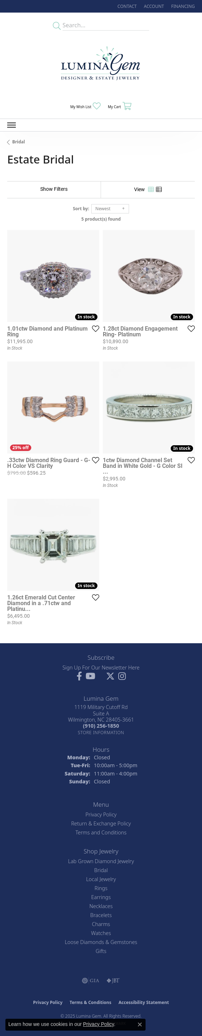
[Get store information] (101, 732)
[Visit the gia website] (90, 980)
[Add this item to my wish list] (95, 328)
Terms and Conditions (101, 832)
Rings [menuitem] (101, 888)
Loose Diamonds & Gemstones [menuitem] (101, 942)
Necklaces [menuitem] (101, 906)
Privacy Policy (101, 814)
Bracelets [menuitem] (101, 915)
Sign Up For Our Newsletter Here (101, 667)
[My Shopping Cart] (120, 106)
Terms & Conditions (90, 1002)
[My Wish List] (85, 106)
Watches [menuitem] (101, 933)
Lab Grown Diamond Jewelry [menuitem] (101, 861)
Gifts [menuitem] (101, 951)
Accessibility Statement (144, 1002)
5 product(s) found (101, 219)
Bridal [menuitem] (101, 870)
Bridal (18, 142)
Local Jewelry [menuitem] (101, 879)
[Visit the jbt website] (113, 980)
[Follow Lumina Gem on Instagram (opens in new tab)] (122, 676)
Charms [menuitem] (101, 924)
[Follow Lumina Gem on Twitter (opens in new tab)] (110, 676)
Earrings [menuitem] (101, 897)
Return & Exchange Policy (101, 823)
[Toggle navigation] (11, 125)
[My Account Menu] (154, 6)
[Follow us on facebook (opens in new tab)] (79, 676)
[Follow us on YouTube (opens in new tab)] (90, 676)
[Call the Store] (101, 725)
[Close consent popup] (140, 1024)
